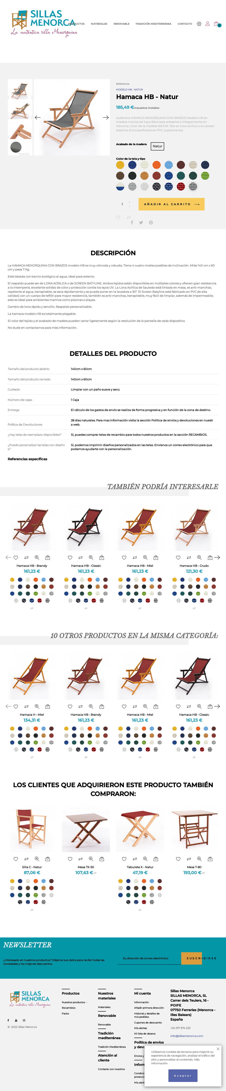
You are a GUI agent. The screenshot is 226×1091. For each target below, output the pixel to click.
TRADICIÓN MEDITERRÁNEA (153, 24)
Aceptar (183, 1075)
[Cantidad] (125, 198)
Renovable (104, 1019)
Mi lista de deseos (144, 1028)
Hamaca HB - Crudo (194, 560)
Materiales (104, 1001)
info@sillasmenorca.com (186, 1030)
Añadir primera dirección (149, 1002)
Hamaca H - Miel (32, 709)
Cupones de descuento (148, 1016)
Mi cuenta (142, 988)
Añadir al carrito (171, 198)
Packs (65, 1007)
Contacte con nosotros (111, 1063)
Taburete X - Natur (140, 861)
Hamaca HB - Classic (86, 560)
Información (141, 996)
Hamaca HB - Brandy (32, 560)
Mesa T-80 (194, 861)
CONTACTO (185, 24)
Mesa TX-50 (86, 861)
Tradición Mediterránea (112, 1041)
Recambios (68, 1002)
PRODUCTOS (76, 24)
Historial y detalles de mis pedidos (147, 1009)
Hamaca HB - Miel (140, 560)
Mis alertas (140, 1022)
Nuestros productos (73, 996)
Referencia (122, 83)
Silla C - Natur (32, 861)
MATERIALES (99, 24)
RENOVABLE (121, 24)
